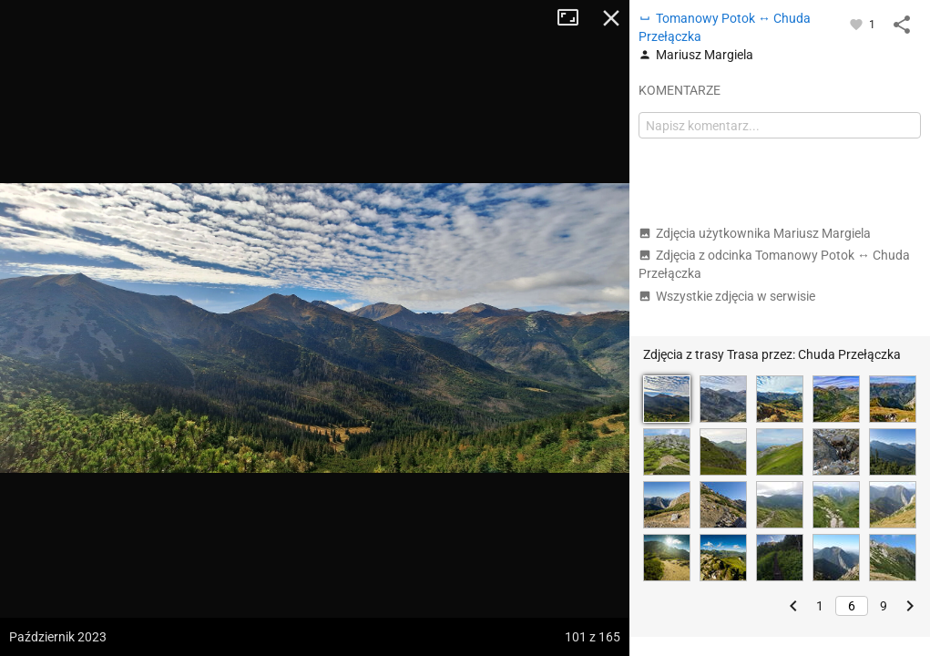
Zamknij (611, 18)
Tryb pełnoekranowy (575, 18)
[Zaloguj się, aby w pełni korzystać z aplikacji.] (858, 23)
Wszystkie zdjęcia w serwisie (727, 296)
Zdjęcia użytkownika (755, 233)
